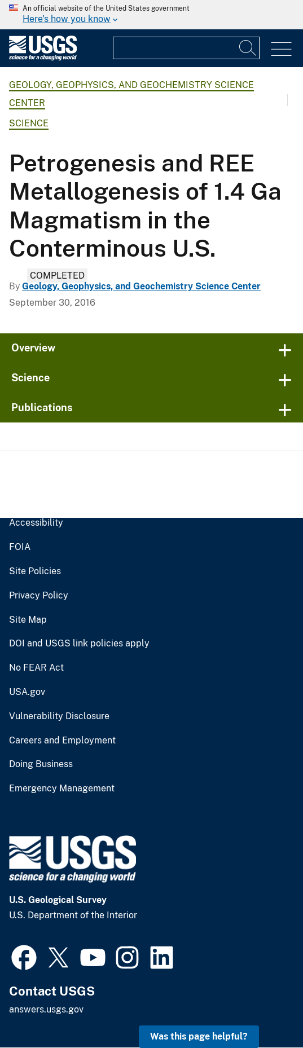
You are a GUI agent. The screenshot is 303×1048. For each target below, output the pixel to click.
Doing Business (41, 764)
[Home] (43, 57)
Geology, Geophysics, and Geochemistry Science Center (141, 286)
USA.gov (27, 692)
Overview (33, 348)
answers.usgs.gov (46, 1009)
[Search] (248, 48)
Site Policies (35, 571)
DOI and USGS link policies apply (79, 644)
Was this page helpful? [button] (199, 1036)
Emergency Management (62, 788)
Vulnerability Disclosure (59, 716)
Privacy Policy (38, 596)
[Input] (186, 48)
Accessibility (36, 523)
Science (29, 123)
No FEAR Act (36, 668)
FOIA (19, 547)
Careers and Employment (62, 741)
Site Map (28, 620)
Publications (42, 407)
